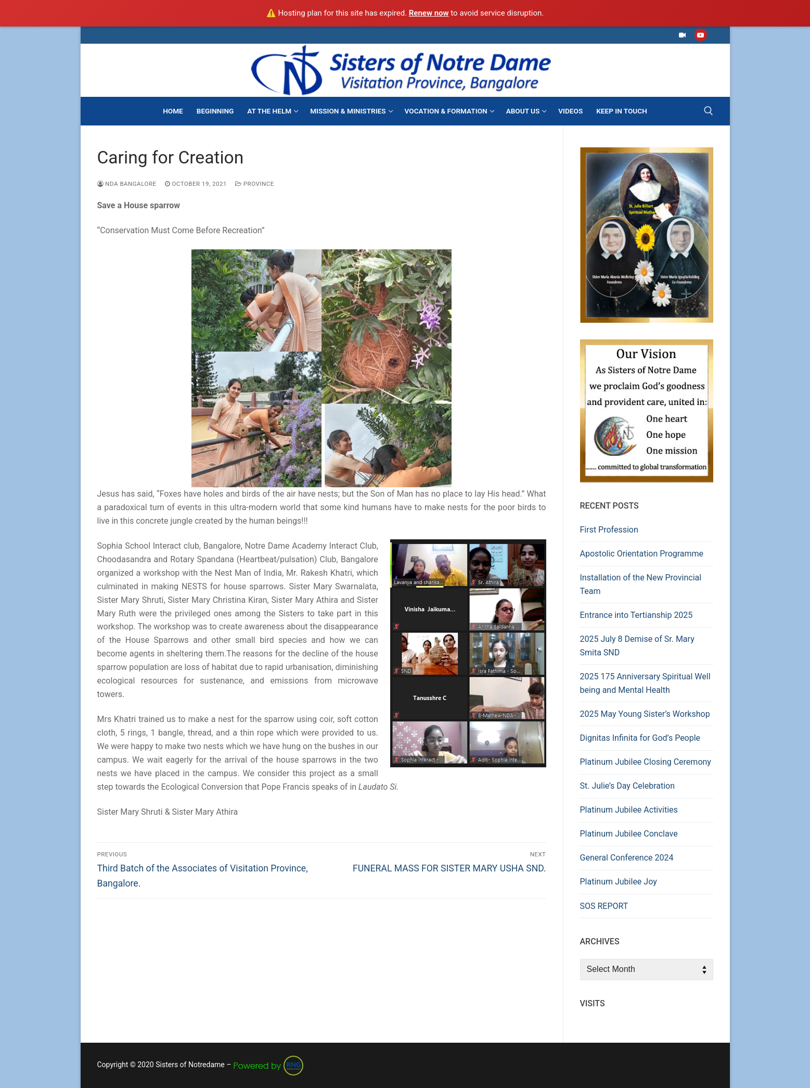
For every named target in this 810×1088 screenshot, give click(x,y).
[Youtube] (700, 35)
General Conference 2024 (627, 858)
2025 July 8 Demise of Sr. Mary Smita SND (637, 645)
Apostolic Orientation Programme (642, 554)
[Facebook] (682, 35)
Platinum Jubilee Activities (629, 810)
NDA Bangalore (127, 183)
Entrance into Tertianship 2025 (636, 615)
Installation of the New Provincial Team (641, 584)
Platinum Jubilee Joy (618, 882)
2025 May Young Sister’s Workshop (645, 714)
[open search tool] (708, 111)
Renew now (429, 13)
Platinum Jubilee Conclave (629, 834)
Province (254, 183)
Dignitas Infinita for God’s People (640, 738)
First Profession (609, 530)
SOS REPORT (604, 906)
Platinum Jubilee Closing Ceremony (645, 762)
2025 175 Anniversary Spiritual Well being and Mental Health (645, 683)
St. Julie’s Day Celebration (627, 786)
